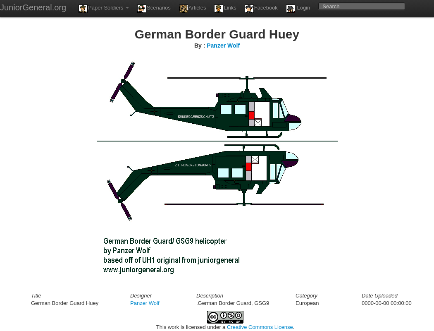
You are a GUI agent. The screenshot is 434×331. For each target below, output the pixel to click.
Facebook (261, 9)
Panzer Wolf (223, 45)
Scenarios (154, 9)
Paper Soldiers (104, 9)
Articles (192, 9)
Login (298, 9)
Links (225, 9)
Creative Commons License (260, 327)
